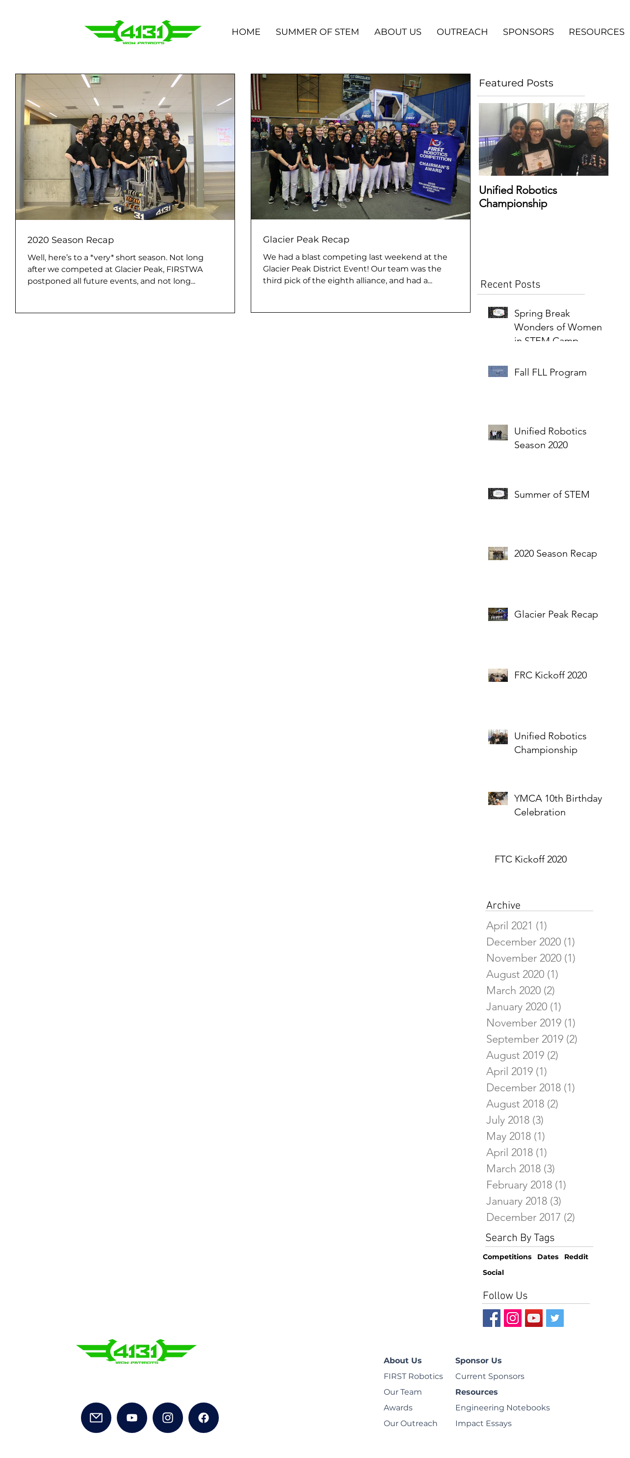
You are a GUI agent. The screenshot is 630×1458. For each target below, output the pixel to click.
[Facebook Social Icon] (491, 1318)
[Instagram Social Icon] (513, 1318)
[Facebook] (203, 1418)
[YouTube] (132, 1418)
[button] (398, 32)
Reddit (576, 1256)
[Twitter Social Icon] (555, 1318)
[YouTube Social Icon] (534, 1318)
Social (493, 1272)
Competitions (507, 1256)
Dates (547, 1256)
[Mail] (96, 1418)
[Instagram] (168, 1418)
